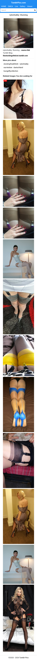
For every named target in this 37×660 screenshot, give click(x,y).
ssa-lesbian (8, 67)
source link (25, 50)
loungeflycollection (11, 71)
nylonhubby (24, 64)
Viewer (29, 6)
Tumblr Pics (24, 658)
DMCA (10, 6)
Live (16, 6)
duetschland (18, 67)
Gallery (22, 6)
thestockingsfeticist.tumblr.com (15, 56)
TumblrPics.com (18, 2)
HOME (3, 6)
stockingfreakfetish (11, 64)
